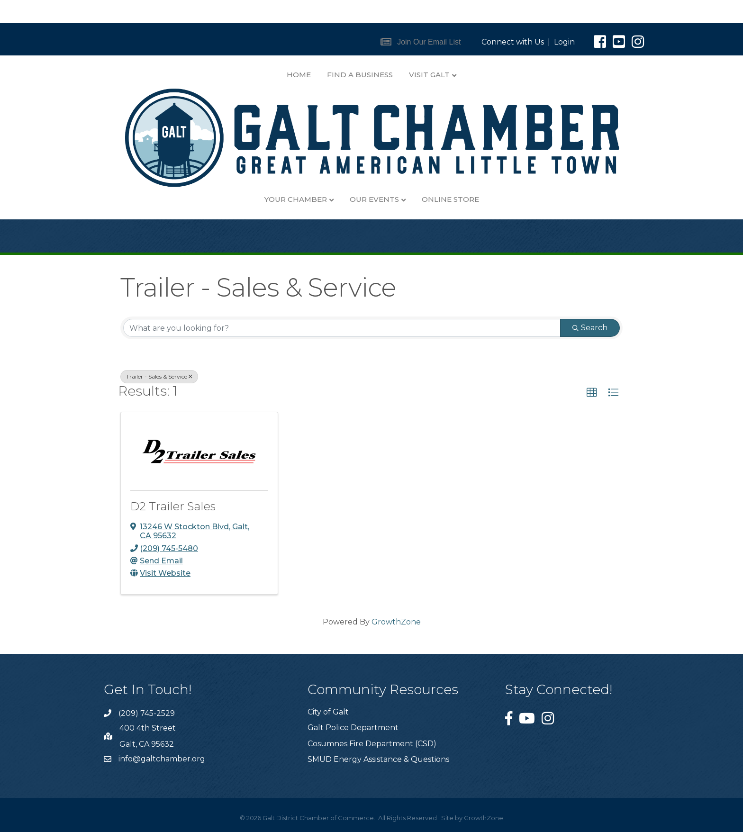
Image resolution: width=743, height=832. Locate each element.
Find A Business (360, 74)
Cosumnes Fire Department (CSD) (372, 743)
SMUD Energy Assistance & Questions (378, 759)
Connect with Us (512, 41)
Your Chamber (295, 199)
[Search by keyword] (342, 328)
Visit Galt (429, 74)
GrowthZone (396, 621)
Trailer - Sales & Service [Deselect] (159, 376)
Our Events (374, 199)
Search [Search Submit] (589, 327)
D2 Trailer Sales (173, 506)
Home (299, 74)
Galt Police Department (353, 727)
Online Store (450, 199)
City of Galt (328, 711)
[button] (421, 42)
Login (564, 41)
